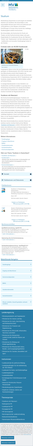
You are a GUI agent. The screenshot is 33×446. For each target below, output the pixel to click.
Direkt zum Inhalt (5, 0)
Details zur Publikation (18, 202)
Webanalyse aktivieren (7, 438)
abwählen (28, 429)
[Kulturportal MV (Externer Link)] (14, 404)
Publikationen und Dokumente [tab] (13, 180)
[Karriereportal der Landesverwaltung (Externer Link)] (14, 414)
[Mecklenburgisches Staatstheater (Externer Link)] (14, 387)
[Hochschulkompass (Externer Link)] (16, 165)
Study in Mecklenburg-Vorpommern (21, 208)
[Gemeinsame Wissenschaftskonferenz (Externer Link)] (14, 419)
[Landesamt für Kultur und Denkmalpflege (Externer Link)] (14, 370)
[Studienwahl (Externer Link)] (16, 157)
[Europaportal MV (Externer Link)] (14, 409)
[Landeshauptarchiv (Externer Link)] (14, 373)
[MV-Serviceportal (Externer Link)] (14, 412)
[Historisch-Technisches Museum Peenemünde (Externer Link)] (14, 384)
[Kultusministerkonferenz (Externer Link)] (14, 417)
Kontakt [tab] (5, 174)
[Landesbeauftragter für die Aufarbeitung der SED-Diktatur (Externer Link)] (14, 366)
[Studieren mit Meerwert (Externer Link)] (16, 155)
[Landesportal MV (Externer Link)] (14, 406)
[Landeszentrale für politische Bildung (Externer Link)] (14, 363)
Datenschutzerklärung (27, 434)
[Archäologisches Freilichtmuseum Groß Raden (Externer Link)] (14, 379)
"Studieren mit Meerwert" (8, 125)
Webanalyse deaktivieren (8, 443)
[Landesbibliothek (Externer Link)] (14, 375)
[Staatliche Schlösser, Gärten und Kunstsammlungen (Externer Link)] (14, 391)
